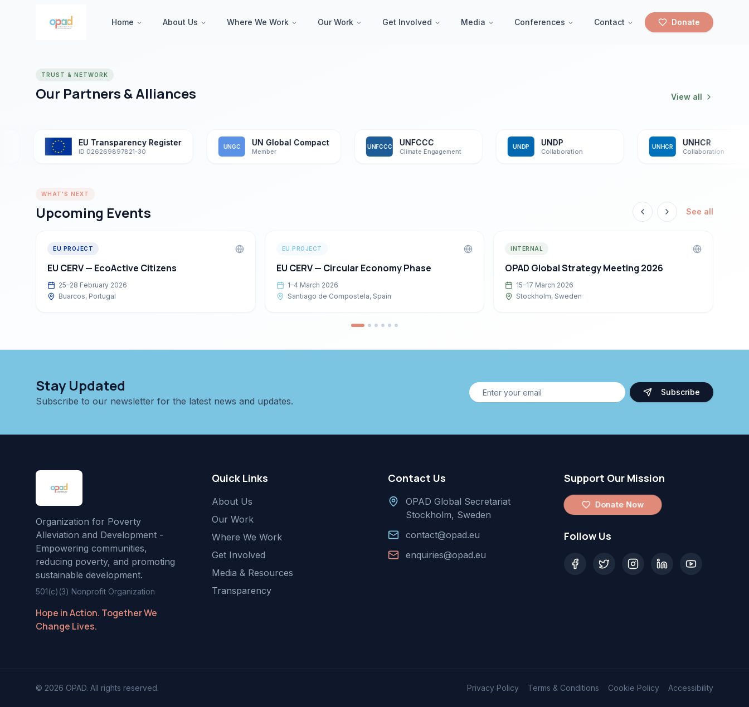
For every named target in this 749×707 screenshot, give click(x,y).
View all (692, 96)
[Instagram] (633, 564)
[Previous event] (643, 212)
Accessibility (690, 688)
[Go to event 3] (376, 325)
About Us (185, 22)
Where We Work (262, 22)
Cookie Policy (633, 688)
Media (477, 22)
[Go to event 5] (389, 325)
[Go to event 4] (383, 325)
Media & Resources (252, 572)
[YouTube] (691, 564)
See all (699, 211)
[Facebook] (575, 564)
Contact (614, 22)
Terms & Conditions (563, 688)
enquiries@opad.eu (446, 554)
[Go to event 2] (369, 325)
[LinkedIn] (662, 564)
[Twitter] (604, 564)
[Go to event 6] (396, 325)
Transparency (241, 590)
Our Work (340, 22)
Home (127, 22)
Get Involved (411, 22)
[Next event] (667, 212)
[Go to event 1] (357, 325)
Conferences (544, 22)
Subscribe (671, 392)
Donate (679, 22)
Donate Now (613, 504)
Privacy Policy (493, 688)
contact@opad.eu (443, 534)
